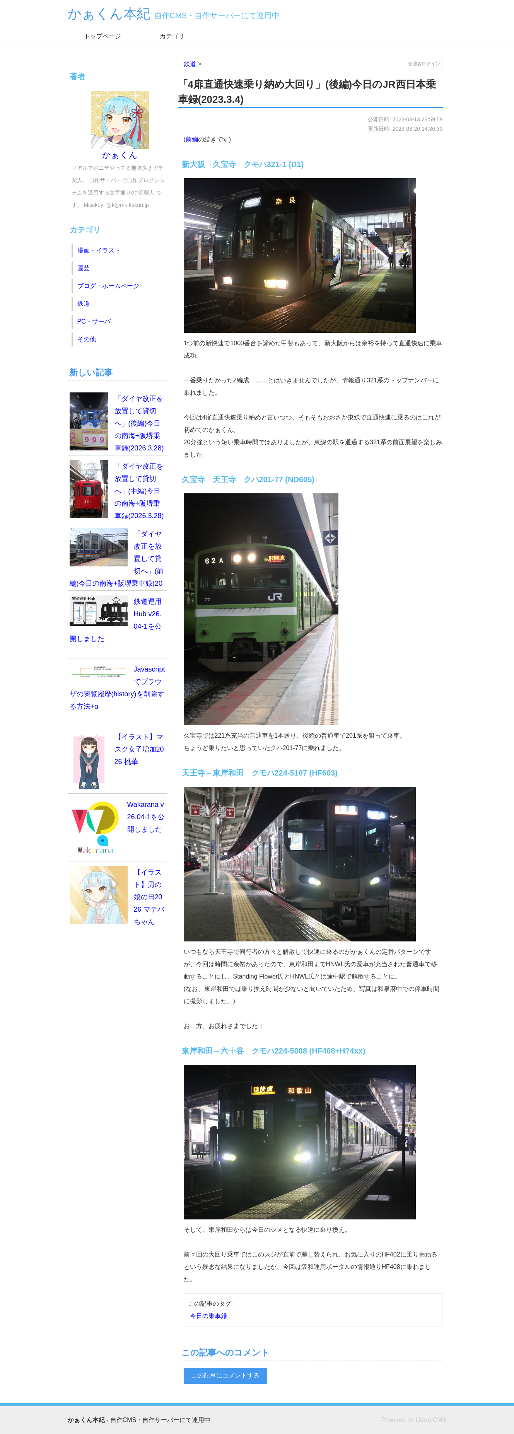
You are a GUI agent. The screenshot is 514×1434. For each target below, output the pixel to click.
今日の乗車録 (208, 1316)
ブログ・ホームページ (108, 286)
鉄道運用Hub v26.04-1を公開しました (116, 619)
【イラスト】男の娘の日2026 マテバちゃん (117, 896)
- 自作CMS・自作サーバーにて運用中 (139, 1420)
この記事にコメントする (225, 1375)
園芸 (83, 268)
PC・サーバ (94, 321)
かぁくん (120, 125)
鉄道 (190, 64)
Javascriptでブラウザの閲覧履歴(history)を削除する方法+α (117, 686)
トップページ (102, 36)
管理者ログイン (424, 63)
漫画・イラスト (99, 250)
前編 (192, 139)
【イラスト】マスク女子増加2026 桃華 (117, 760)
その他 (86, 339)
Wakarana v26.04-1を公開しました (117, 827)
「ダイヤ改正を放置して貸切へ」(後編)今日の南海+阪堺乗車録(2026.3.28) (117, 422)
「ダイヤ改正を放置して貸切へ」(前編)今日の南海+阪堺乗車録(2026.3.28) (117, 559)
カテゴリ (172, 36)
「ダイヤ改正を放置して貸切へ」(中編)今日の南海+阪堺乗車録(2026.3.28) (117, 490)
